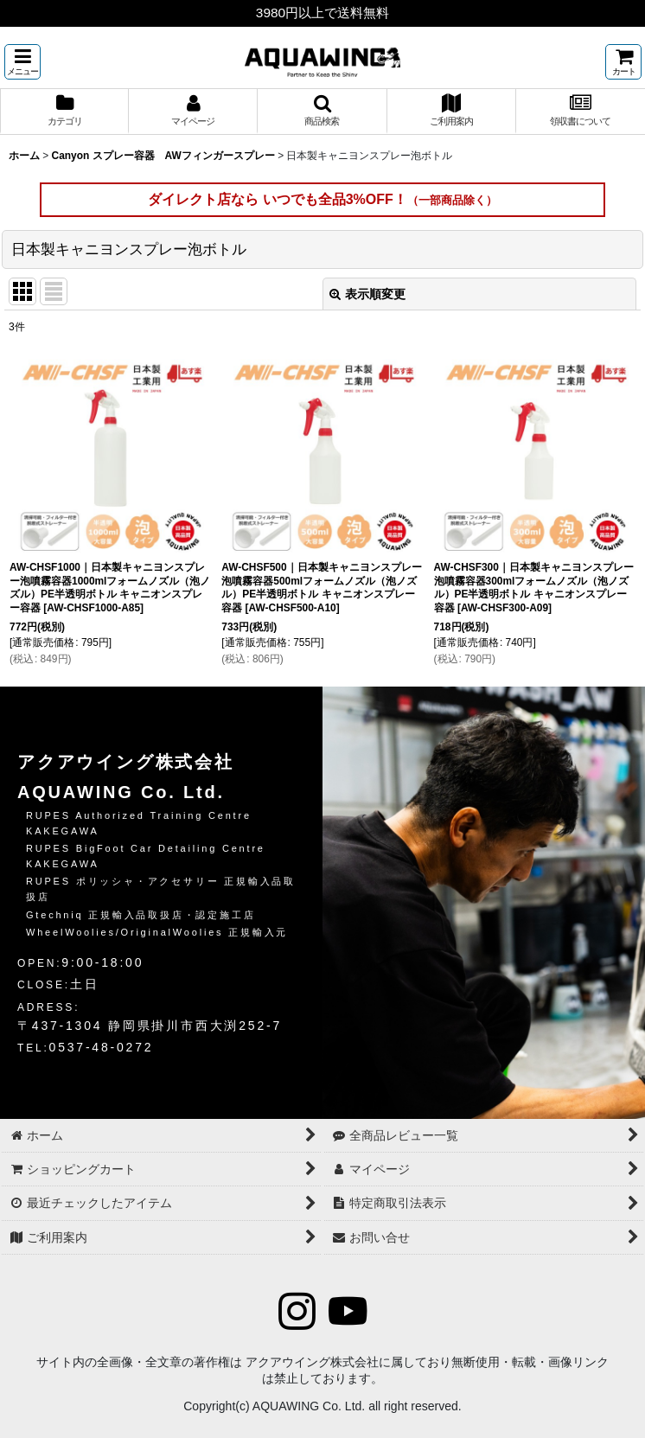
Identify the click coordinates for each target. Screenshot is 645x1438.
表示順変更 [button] (367, 294)
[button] (22, 62)
